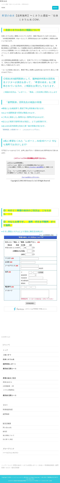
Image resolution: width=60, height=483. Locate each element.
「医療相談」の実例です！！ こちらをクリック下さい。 (21, 129)
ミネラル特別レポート (30, 465)
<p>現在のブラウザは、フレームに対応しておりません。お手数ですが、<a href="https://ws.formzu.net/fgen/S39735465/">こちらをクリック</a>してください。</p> (30, 282)
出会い (41, 465)
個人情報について (8, 435)
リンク (9, 465)
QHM (50, 480)
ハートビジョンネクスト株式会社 (20, 477)
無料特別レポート (9, 364)
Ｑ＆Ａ (5, 405)
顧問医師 (18, 78)
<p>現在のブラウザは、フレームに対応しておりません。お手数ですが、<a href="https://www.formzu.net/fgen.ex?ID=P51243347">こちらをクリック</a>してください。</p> (30, 180)
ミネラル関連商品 (8, 390)
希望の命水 (8, 15)
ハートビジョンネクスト (11, 452)
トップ (5, 350)
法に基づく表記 (8, 439)
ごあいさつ (7, 355)
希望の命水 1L (7, 382)
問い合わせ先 (7, 427)
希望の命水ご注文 (9, 378)
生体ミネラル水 (8, 359)
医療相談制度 (8, 409)
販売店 (5, 431)
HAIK (3, 7)
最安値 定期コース (9, 368)
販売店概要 (7, 423)
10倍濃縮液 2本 (8, 386)
